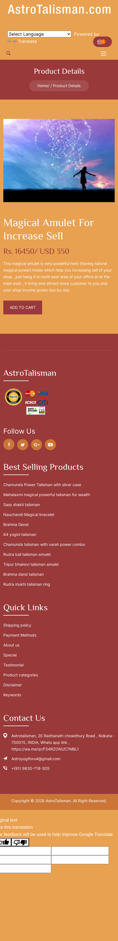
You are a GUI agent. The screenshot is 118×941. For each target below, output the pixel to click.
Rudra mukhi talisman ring (26, 584)
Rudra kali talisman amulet (27, 554)
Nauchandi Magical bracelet (28, 514)
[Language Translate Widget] (39, 34)
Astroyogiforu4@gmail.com (35, 758)
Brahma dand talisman (23, 574)
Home (42, 85)
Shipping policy (17, 625)
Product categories (20, 674)
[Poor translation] (20, 842)
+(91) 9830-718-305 (30, 768)
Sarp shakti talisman (21, 504)
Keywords (12, 694)
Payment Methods (19, 635)
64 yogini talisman (19, 534)
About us (11, 645)
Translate (22, 41)
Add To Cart (23, 307)
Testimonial (13, 665)
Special (10, 655)
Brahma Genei (16, 524)
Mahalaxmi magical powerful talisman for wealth (46, 494)
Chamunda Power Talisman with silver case (42, 484)
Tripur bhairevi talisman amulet (31, 564)
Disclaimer (12, 684)
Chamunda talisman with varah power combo (44, 544)
